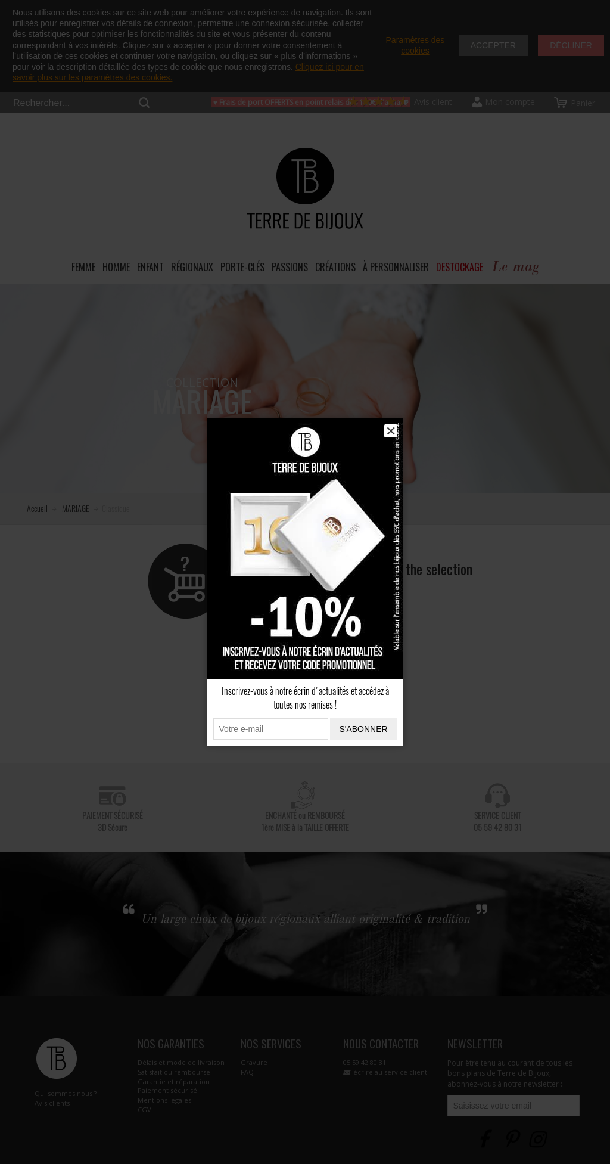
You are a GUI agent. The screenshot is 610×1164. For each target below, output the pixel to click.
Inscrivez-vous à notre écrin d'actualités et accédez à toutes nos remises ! (305, 698)
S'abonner (363, 729)
